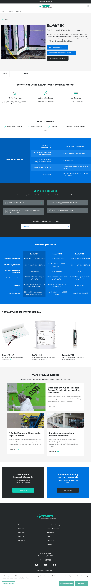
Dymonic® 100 (75, 339)
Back (6, 19)
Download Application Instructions (60, 52)
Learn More (23, 490)
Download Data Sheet (56, 47)
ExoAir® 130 (45, 339)
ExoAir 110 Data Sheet (23, 203)
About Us (21, 536)
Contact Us (50, 540)
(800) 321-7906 (45, 560)
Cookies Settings (8, 583)
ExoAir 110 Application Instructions (67, 203)
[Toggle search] (88, 6)
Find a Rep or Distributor (57, 58)
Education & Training (53, 525)
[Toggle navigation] (45, 1)
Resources (21, 532)
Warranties (50, 532)
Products (10, 11)
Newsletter (21, 540)
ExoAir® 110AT (15, 339)
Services (21, 528)
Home (2, 11)
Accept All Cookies (66, 583)
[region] (45, 580)
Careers (49, 544)
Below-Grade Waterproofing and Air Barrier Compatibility (23, 211)
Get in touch (68, 490)
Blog (48, 536)
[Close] (87, 576)
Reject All (81, 583)
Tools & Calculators (53, 528)
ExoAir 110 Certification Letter (67, 210)
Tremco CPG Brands (44, 1)
